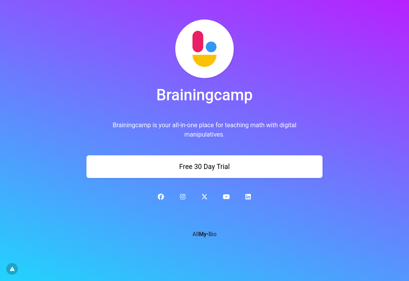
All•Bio (204, 234)
